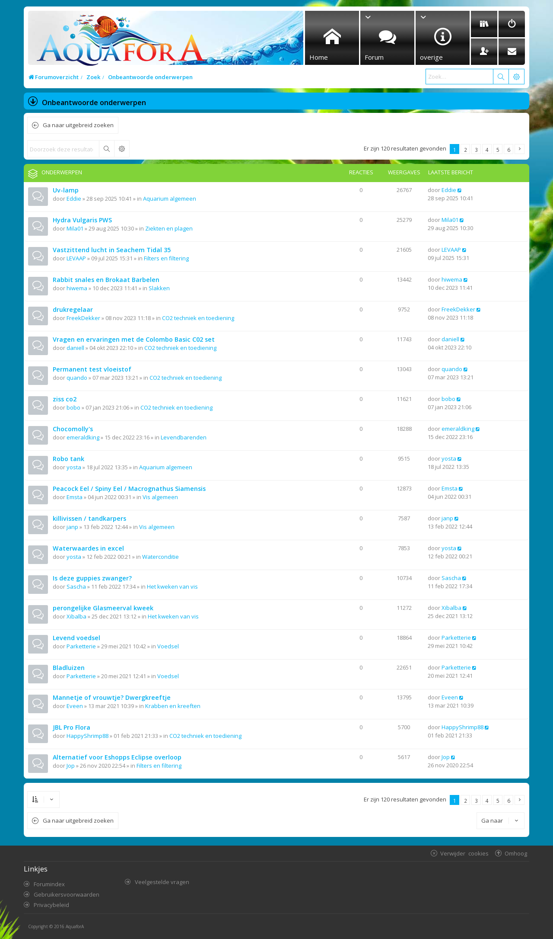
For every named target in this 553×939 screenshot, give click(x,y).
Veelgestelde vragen (162, 882)
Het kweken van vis (172, 586)
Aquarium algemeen (169, 198)
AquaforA (75, 926)
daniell (75, 348)
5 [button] (497, 149)
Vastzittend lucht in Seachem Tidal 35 (112, 250)
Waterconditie (160, 557)
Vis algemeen (160, 497)
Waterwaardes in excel (88, 548)
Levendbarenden (184, 437)
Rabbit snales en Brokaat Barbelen (106, 280)
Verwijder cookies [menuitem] (464, 853)
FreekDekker (83, 318)
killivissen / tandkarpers (89, 518)
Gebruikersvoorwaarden (66, 894)
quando (77, 377)
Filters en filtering (166, 258)
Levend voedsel (76, 638)
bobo (73, 407)
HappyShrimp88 (87, 736)
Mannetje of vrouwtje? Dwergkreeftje (112, 697)
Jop (71, 765)
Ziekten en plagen (169, 228)
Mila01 (75, 228)
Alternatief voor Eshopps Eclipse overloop (117, 757)
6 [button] (508, 149)
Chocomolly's (73, 429)
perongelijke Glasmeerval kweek (103, 608)
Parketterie (81, 646)
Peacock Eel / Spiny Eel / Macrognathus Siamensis (129, 488)
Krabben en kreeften (172, 706)
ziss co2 (64, 399)
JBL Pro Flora (71, 727)
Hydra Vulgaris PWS (82, 220)
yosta (74, 467)
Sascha (76, 586)
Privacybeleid (51, 905)
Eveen (75, 706)
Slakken (159, 288)
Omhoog (516, 853)
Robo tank (68, 459)
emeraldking (83, 437)
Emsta (75, 497)
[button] (519, 149)
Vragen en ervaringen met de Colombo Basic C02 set (134, 339)
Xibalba (76, 616)
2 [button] (465, 149)
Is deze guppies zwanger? (92, 578)
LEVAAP (76, 258)
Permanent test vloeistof (92, 369)
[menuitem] (484, 24)
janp (72, 527)
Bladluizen (69, 667)
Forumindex (49, 884)
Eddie (74, 198)
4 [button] (487, 149)
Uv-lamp (66, 190)
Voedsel (168, 646)
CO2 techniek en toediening (198, 318)
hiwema (77, 288)
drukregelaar (73, 309)
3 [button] (476, 149)
